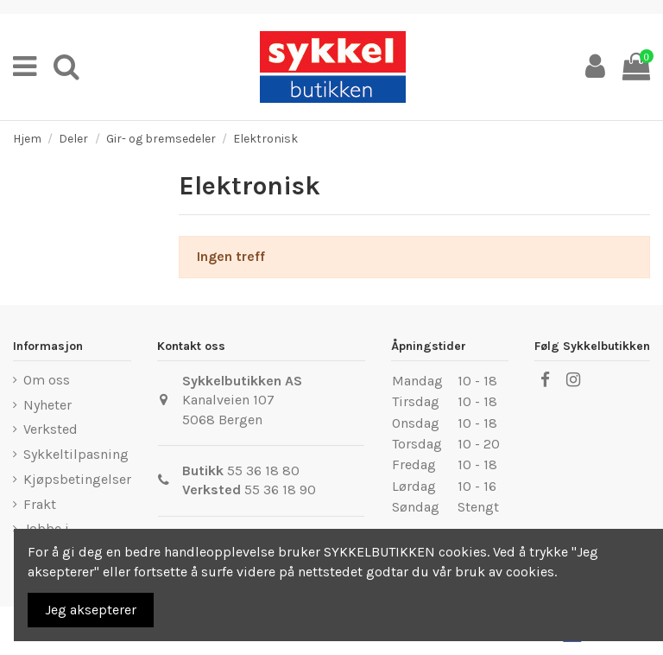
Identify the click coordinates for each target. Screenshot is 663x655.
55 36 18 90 (280, 489)
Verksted (50, 429)
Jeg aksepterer (90, 609)
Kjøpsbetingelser (77, 479)
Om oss (46, 380)
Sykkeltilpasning (76, 454)
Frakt (39, 504)
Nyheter (47, 405)
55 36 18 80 (263, 470)
